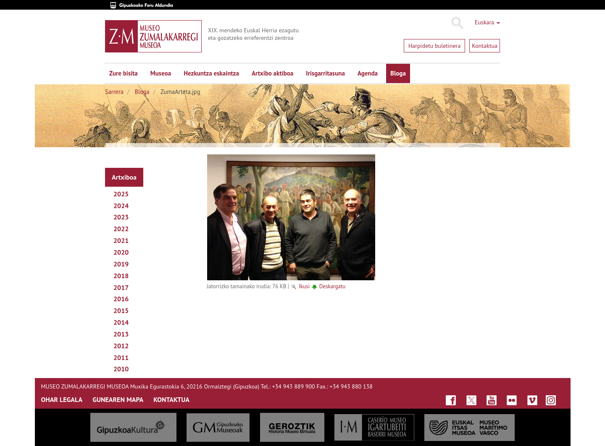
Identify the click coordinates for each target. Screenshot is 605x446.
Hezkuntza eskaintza (211, 73)
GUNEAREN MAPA (117, 399)
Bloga (398, 73)
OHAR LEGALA (62, 399)
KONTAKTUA (171, 399)
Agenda (368, 73)
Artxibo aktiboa (272, 73)
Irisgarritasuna (325, 73)
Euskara (487, 22)
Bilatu (457, 23)
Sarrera (114, 92)
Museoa (160, 73)
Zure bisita (123, 73)
